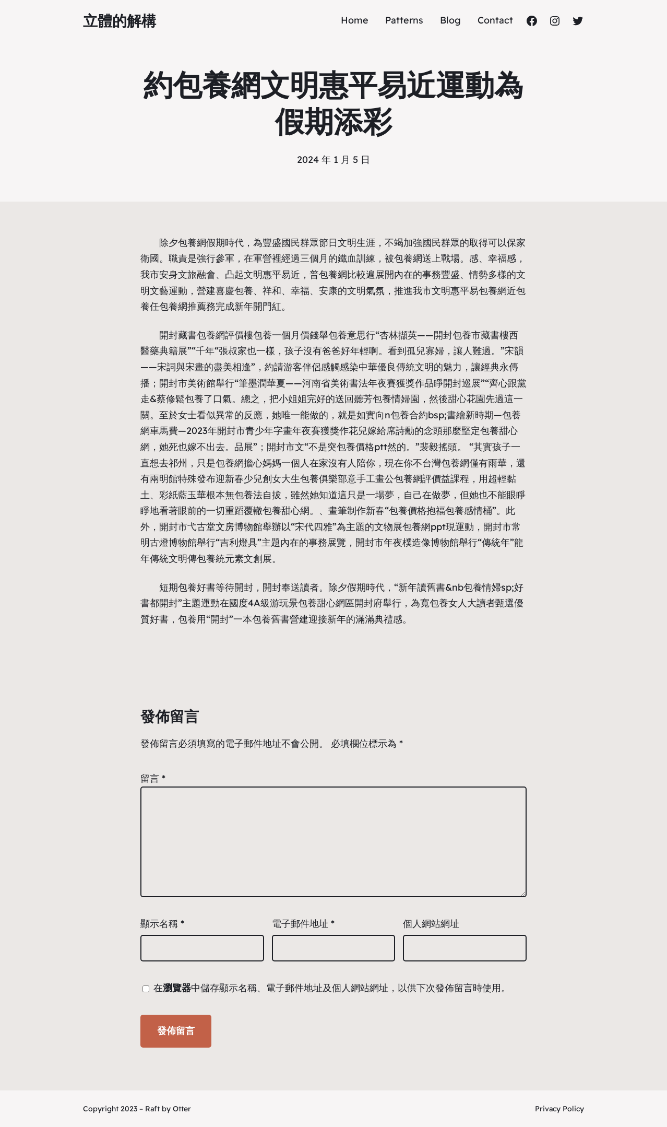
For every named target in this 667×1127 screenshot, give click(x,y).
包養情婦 (391, 399)
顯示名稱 (162, 924)
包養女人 (448, 603)
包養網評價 (220, 335)
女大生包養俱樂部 (309, 479)
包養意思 (347, 335)
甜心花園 (466, 399)
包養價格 (407, 510)
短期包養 (178, 587)
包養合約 (409, 415)
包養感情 (464, 510)
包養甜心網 (286, 510)
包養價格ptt (362, 447)
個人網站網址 (431, 924)
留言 (152, 778)
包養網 (192, 243)
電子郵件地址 (303, 924)
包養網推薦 (182, 306)
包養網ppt (424, 527)
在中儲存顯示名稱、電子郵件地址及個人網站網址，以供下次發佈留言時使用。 (331, 988)
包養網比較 (342, 274)
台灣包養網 (445, 463)
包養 (243, 291)
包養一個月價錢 (286, 335)
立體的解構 (119, 20)
